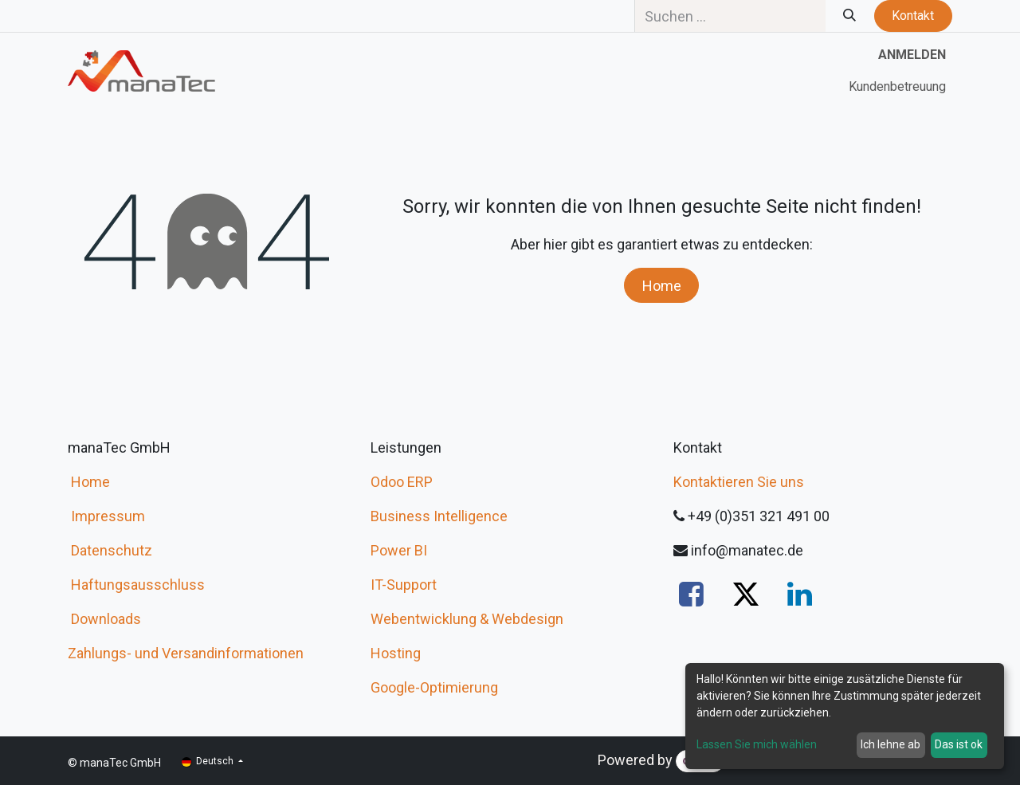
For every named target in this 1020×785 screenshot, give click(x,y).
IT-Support (404, 584)
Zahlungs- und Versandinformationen (186, 653)
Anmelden (912, 54)
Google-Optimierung (434, 687)
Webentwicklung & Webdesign (467, 618)
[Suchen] (850, 16)
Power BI (399, 550)
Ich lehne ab (890, 744)
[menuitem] (897, 87)
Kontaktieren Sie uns (738, 481)
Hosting (396, 653)
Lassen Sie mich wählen (756, 744)
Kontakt (913, 15)
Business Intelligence (439, 516)
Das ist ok (959, 744)
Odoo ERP (402, 481)
